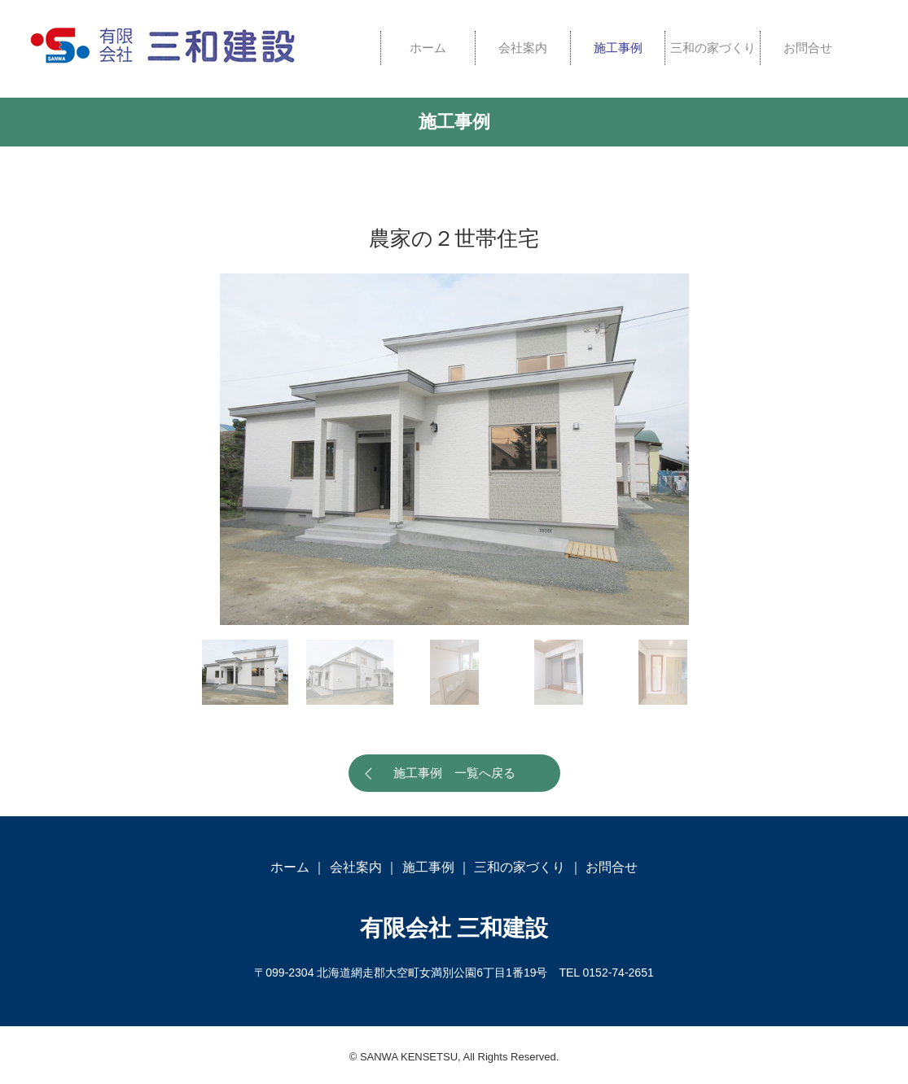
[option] (454, 449)
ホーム (428, 48)
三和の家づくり (713, 48)
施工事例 (618, 48)
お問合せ (807, 48)
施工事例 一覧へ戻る (454, 773)
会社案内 (522, 48)
